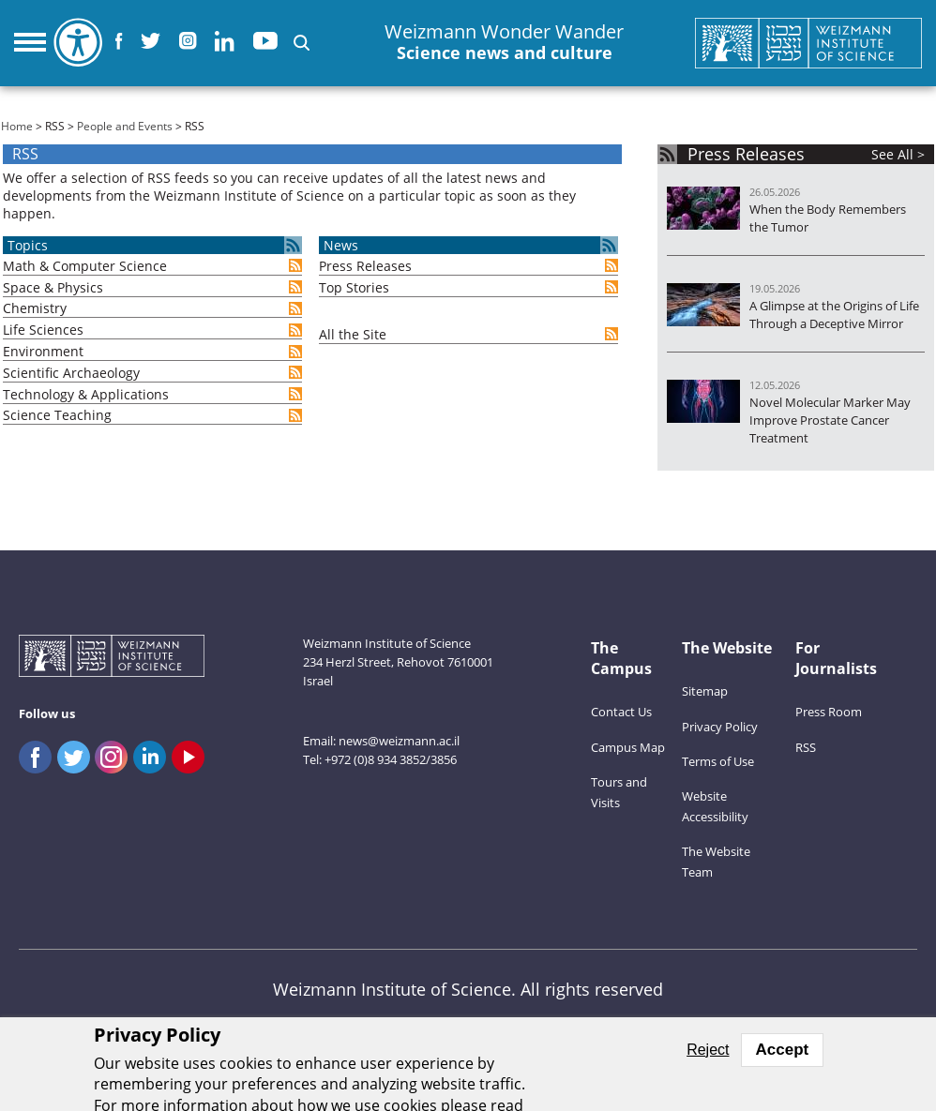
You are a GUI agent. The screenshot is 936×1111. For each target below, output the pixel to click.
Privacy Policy (720, 726)
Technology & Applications (86, 394)
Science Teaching (57, 415)
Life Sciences (43, 329)
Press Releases (365, 266)
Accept (782, 1049)
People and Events (125, 126)
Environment (43, 351)
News (341, 245)
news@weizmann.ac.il (399, 740)
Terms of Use (718, 761)
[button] (301, 42)
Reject (708, 1050)
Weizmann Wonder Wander (504, 43)
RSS (805, 747)
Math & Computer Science (85, 266)
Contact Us (621, 711)
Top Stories (354, 287)
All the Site (352, 334)
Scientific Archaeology (71, 373)
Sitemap (705, 691)
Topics (28, 245)
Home (17, 126)
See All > (898, 154)
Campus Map (628, 747)
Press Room (828, 711)
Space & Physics (53, 287)
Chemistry (35, 308)
